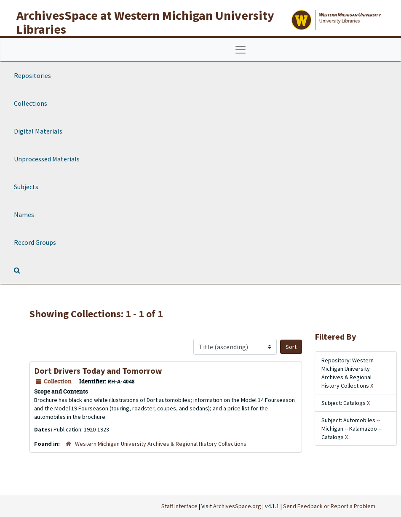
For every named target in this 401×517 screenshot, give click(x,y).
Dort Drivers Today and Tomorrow (98, 370)
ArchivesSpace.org (237, 506)
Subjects (26, 186)
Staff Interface (179, 506)
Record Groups (35, 242)
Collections (30, 103)
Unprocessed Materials (47, 159)
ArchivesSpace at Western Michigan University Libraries (145, 22)
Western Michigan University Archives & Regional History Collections (160, 443)
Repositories (32, 75)
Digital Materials (38, 131)
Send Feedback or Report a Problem (329, 506)
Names (24, 214)
